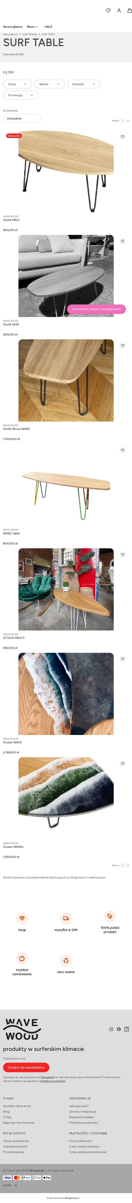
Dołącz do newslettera (26, 1067)
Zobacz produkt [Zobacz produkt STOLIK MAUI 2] (122, 623)
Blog (6, 1111)
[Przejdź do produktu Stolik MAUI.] (66, 171)
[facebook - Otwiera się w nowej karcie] (119, 1029)
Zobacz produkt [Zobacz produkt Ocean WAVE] (122, 728)
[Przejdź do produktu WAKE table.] (66, 485)
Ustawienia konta (15, 1146)
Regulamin (48, 1077)
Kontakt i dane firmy (17, 1106)
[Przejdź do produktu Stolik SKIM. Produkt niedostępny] (66, 276)
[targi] (22, 922)
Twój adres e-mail (14, 1058)
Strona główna (10, 34)
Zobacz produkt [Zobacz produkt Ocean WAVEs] (122, 832)
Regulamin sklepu (81, 1117)
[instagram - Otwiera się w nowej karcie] (111, 1029)
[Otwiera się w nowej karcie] (126, 1029)
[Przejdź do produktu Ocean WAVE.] (66, 694)
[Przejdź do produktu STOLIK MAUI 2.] (66, 589)
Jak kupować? (79, 1106)
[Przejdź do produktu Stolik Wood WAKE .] (66, 380)
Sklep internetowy (62, 1198)
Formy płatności (80, 1141)
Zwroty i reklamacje (82, 1111)
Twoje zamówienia (16, 1141)
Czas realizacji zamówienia (87, 1152)
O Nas (7, 1117)
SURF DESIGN (29, 34)
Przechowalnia (13, 1152)
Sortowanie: (10, 110)
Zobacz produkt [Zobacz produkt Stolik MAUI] (122, 206)
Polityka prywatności (84, 1122)
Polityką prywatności (52, 1081)
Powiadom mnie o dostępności (96, 309)
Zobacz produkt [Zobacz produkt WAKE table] (122, 519)
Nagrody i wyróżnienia (18, 1122)
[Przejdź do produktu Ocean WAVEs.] (66, 798)
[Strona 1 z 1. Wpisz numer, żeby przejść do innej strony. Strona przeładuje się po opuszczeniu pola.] (123, 121)
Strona (115, 120)
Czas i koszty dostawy (84, 1146)
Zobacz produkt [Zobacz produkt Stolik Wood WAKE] (122, 414)
